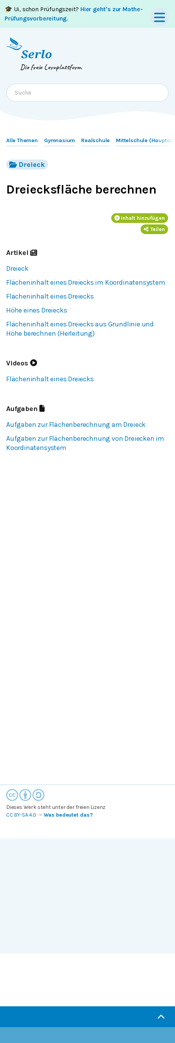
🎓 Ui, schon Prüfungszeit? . (74, 13)
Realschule (95, 140)
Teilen (154, 229)
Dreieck (27, 164)
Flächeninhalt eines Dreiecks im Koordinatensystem (85, 282)
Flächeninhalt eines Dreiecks (50, 296)
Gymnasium (59, 140)
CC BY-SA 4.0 (21, 815)
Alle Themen (22, 140)
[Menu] (159, 17)
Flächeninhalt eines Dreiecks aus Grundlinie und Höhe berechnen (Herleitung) (80, 329)
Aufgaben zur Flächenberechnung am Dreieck (76, 424)
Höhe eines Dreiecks (36, 310)
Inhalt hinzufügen (139, 218)
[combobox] (87, 92)
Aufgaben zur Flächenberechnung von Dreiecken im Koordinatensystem (85, 443)
